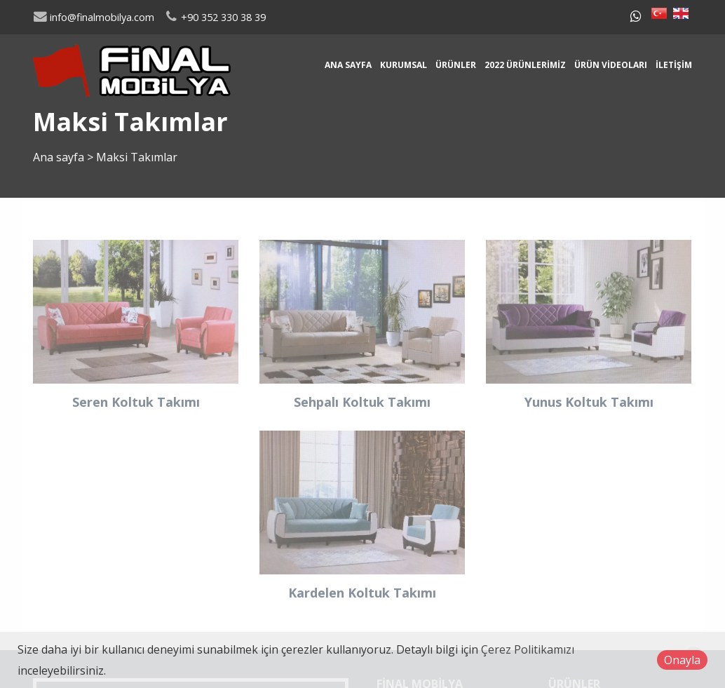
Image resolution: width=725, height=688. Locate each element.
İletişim (674, 65)
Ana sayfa (348, 65)
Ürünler (455, 65)
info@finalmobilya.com (93, 17)
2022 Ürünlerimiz (525, 65)
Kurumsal (403, 65)
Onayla (682, 660)
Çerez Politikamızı (527, 649)
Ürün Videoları (610, 65)
